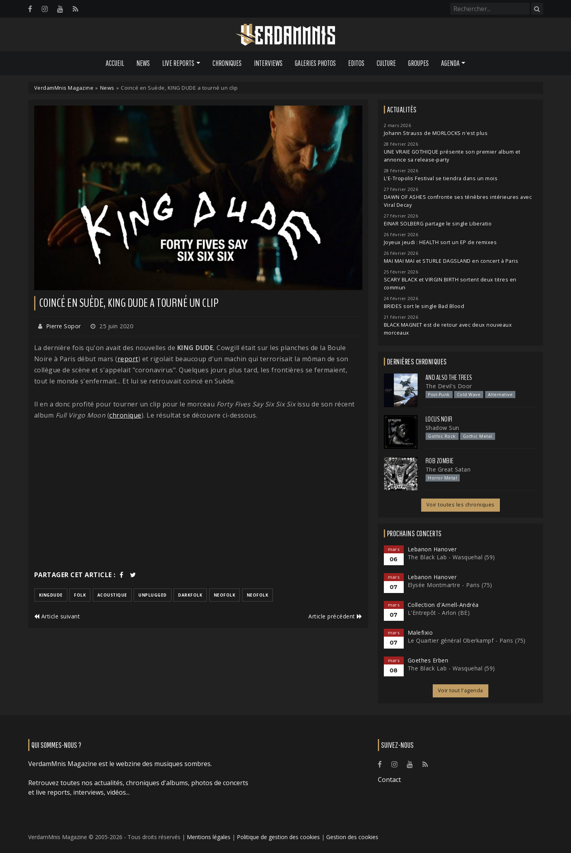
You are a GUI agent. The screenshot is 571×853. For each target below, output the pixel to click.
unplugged (152, 595)
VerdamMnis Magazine (64, 87)
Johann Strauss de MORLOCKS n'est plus (436, 133)
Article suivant (57, 616)
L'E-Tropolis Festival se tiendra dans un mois (441, 178)
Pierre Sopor (63, 326)
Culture (386, 63)
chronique (125, 415)
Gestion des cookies (352, 837)
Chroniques (227, 63)
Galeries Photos (315, 63)
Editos (356, 63)
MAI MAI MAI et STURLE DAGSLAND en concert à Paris (451, 261)
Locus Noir (439, 419)
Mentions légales (208, 837)
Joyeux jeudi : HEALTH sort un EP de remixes (440, 242)
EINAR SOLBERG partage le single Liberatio (438, 223)
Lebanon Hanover (432, 549)
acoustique (112, 595)
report (128, 358)
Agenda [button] (450, 63)
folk (80, 595)
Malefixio (420, 632)
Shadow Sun (442, 427)
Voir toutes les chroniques (460, 504)
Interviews (268, 63)
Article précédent (335, 616)
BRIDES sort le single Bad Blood (424, 306)
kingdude (51, 595)
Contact (389, 779)
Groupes (418, 63)
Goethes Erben (428, 660)
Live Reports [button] (178, 63)
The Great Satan (448, 469)
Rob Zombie (440, 461)
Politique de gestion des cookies (278, 837)
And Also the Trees (449, 377)
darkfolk (190, 595)
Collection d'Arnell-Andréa (443, 604)
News (143, 63)
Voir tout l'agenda (460, 690)
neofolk (225, 595)
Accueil (115, 63)
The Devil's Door (449, 386)
